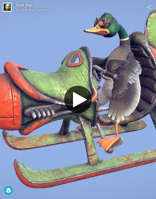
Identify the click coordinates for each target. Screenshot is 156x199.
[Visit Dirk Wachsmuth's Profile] (7, 7)
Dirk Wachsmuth (34, 9)
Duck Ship (24, 4)
